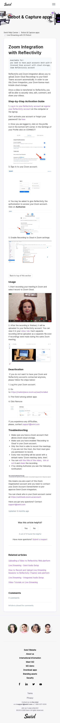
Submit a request (40, 539)
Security (30, 678)
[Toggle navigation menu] (53, 4)
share (22, 463)
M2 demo (30, 666)
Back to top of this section (20, 276)
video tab (25, 331)
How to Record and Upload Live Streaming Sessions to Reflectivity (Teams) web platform (28, 571)
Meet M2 (30, 662)
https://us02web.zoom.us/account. (26, 497)
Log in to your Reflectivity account (25, 106)
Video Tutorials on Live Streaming (23, 582)
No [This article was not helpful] (34, 528)
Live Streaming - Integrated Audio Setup (26, 578)
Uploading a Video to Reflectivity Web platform (29, 561)
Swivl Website (30, 650)
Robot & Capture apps (30, 32)
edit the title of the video (30, 460)
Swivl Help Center (11, 32)
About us (30, 654)
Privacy (30, 698)
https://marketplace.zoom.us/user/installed (29, 392)
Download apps (30, 670)
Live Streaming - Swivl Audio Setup (23, 565)
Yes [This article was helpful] (26, 528)
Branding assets (30, 674)
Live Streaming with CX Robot (19, 35)
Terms (30, 693)
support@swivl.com (31, 424)
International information (30, 658)
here (23, 119)
